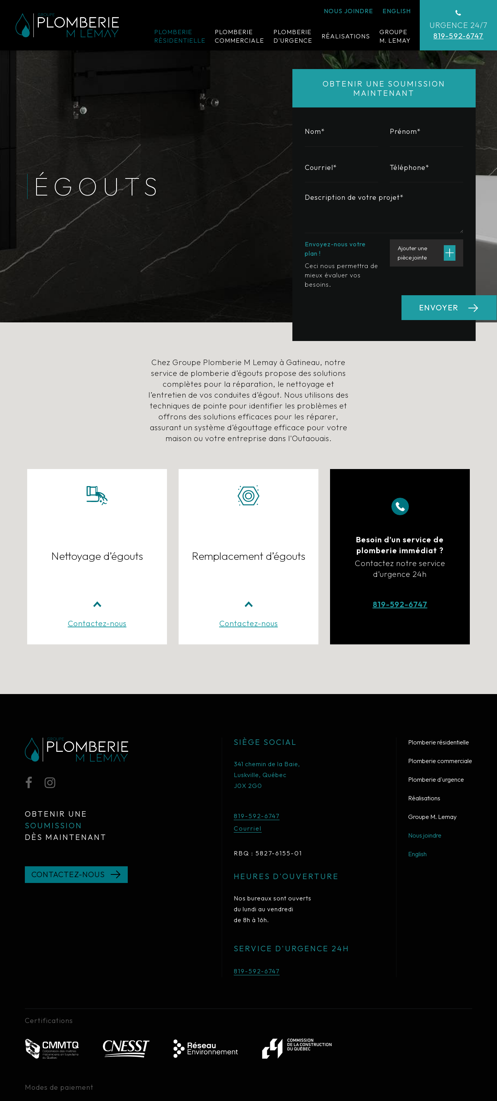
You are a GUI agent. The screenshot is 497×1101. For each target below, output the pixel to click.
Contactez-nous (97, 563)
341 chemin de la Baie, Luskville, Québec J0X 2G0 (267, 715)
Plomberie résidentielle (438, 682)
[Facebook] (28, 724)
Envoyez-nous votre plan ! (335, 248)
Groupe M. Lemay (432, 757)
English (417, 794)
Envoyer (438, 307)
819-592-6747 (400, 559)
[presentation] (364, 310)
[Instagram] (50, 724)
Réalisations (424, 738)
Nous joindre (424, 775)
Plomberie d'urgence (436, 720)
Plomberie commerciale (440, 701)
